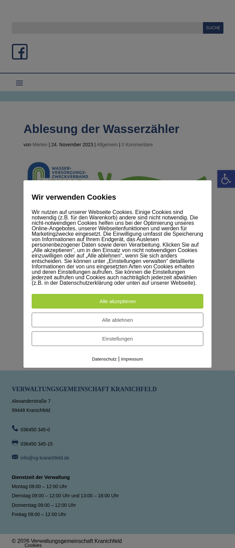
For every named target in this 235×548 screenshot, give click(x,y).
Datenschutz (104, 359)
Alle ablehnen (117, 320)
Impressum (132, 359)
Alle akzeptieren (117, 301)
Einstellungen (117, 339)
